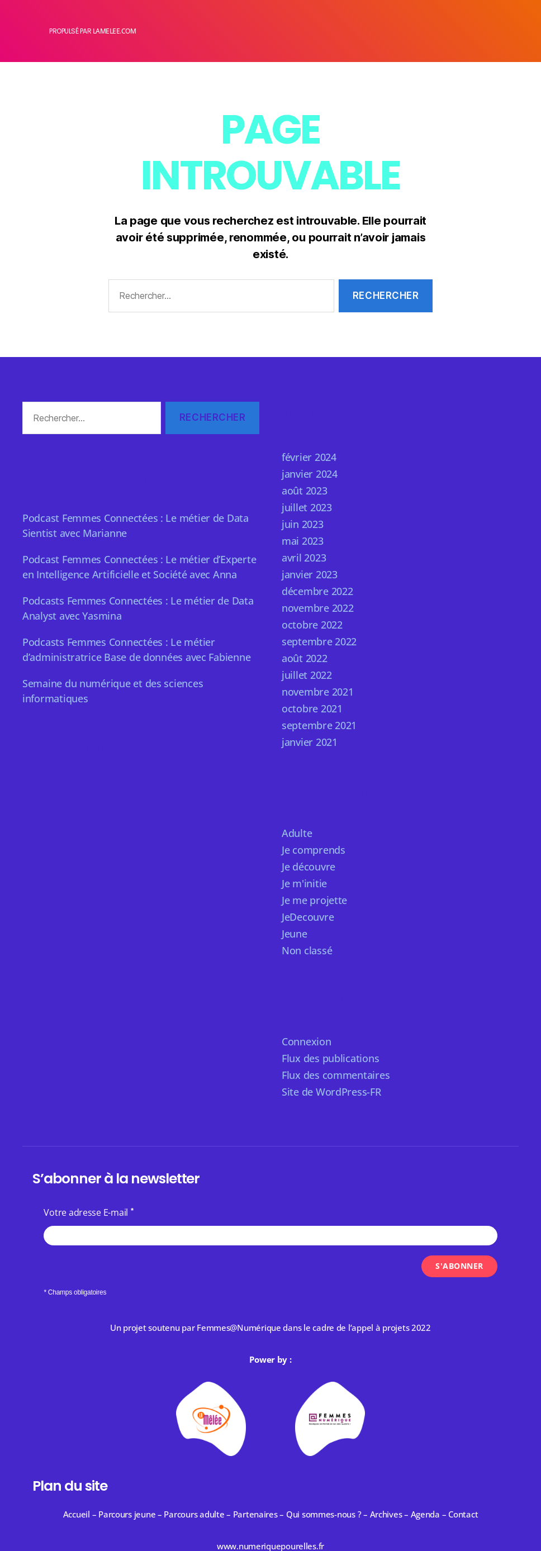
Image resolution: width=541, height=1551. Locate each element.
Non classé (307, 950)
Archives (387, 1514)
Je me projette (314, 900)
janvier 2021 (310, 742)
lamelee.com (114, 31)
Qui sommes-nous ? (323, 1514)
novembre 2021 (318, 691)
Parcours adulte (194, 1514)
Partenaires (255, 1514)
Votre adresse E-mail (86, 1212)
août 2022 (305, 658)
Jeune (294, 933)
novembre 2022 (318, 608)
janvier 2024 (310, 473)
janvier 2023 (310, 574)
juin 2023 (303, 524)
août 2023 (305, 490)
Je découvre (308, 866)
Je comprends (313, 850)
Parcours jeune (126, 1514)
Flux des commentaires (336, 1075)
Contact (463, 1514)
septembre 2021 (319, 725)
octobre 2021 (312, 708)
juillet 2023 (307, 507)
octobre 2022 (312, 624)
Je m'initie (304, 883)
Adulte (297, 833)
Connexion (306, 1041)
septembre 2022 (319, 641)
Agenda (425, 1514)
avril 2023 (304, 557)
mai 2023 (303, 541)
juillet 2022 (307, 675)
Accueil (76, 1514)
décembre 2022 (317, 591)
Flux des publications (330, 1058)
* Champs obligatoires (75, 1292)
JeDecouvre (308, 917)
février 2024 (309, 457)
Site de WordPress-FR (331, 1091)
